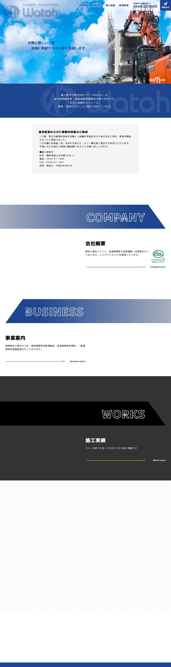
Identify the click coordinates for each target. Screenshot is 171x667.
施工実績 (110, 5)
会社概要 (83, 5)
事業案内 (97, 5)
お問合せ (165, 5)
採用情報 (124, 5)
